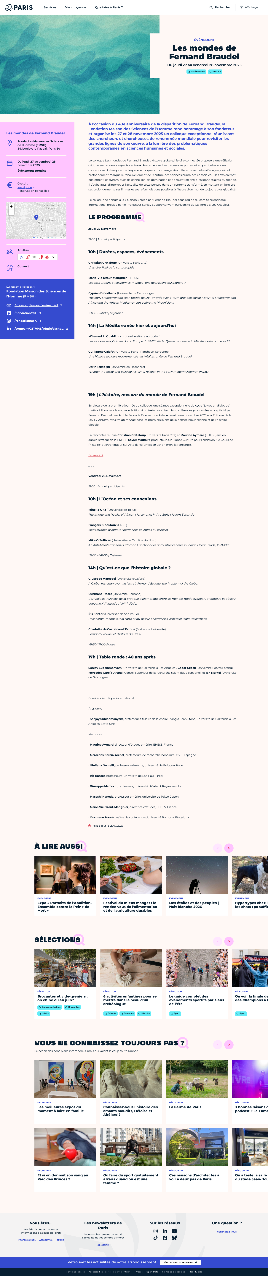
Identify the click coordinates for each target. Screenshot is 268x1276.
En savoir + (95, 455)
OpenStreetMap (53, 238)
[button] (36, 218)
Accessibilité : (110, 1272)
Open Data (152, 1272)
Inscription (24, 187)
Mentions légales (75, 1272)
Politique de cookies (173, 1272)
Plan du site (195, 1272)
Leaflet (36, 238)
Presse (139, 1272)
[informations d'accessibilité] (37, 257)
